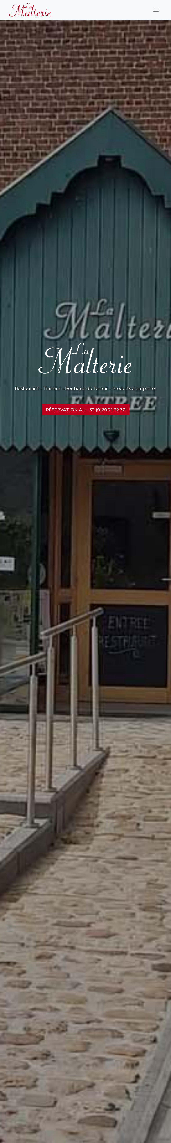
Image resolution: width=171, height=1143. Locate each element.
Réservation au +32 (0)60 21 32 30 (86, 409)
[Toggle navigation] (156, 10)
